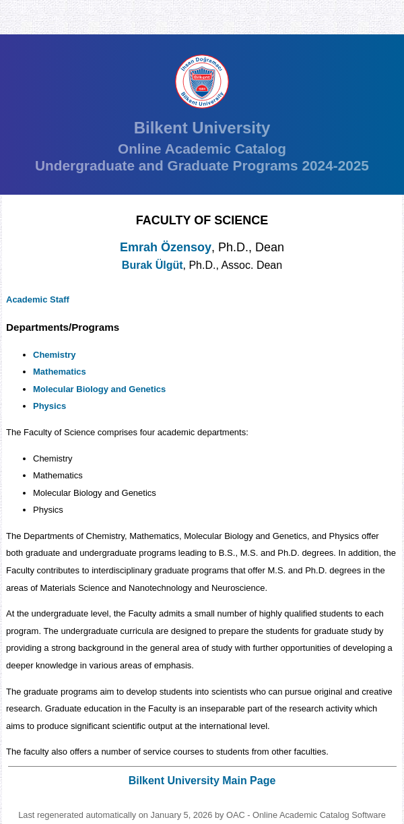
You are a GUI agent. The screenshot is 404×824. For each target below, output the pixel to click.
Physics (49, 406)
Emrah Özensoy (165, 247)
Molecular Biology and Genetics (99, 389)
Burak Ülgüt (152, 265)
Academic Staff (37, 299)
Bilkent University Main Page (202, 780)
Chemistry (54, 355)
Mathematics (59, 372)
